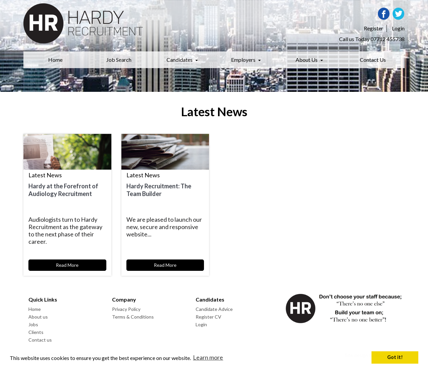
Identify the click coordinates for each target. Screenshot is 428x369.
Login (201, 324)
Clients (35, 332)
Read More (67, 265)
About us (38, 317)
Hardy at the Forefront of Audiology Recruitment (63, 189)
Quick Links (42, 299)
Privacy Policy (126, 309)
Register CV (208, 317)
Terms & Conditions (133, 317)
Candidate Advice (214, 309)
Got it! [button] (395, 357)
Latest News (45, 175)
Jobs (33, 324)
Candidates (210, 299)
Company (124, 299)
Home (34, 309)
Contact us (40, 340)
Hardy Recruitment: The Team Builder (158, 189)
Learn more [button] (208, 357)
